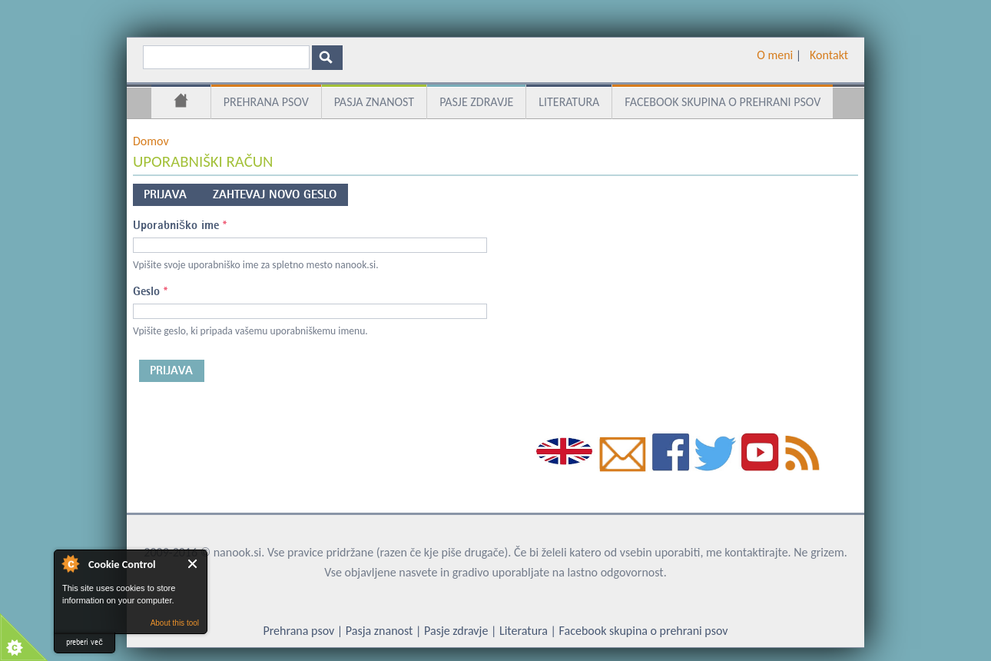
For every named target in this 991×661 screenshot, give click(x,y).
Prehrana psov (266, 102)
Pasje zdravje (476, 102)
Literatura (569, 102)
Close (193, 564)
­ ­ (804, 55)
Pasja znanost (374, 102)
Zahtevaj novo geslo (274, 194)
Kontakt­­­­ (829, 55)
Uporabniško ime (180, 225)
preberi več (84, 642)
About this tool (175, 623)
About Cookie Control (70, 563)
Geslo (150, 291)
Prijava (172, 192)
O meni (775, 55)
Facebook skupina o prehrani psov (722, 102)
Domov (180, 103)
